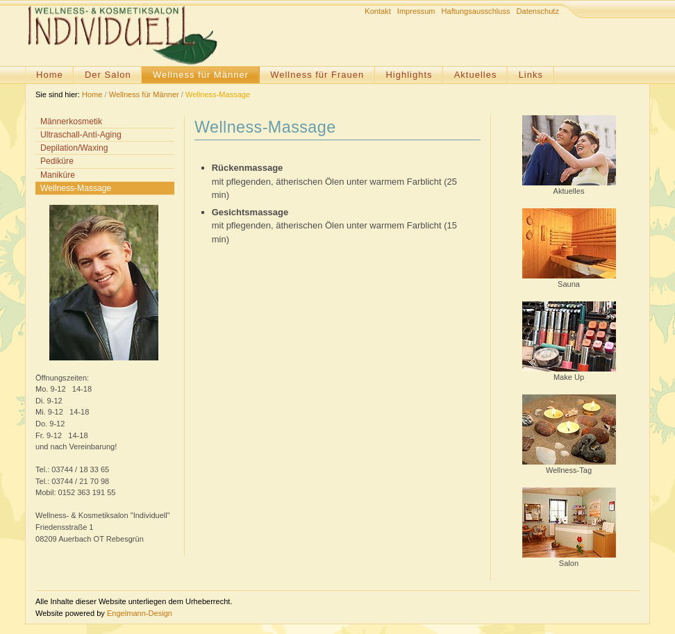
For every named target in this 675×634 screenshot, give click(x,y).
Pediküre (57, 161)
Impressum (416, 11)
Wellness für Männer (201, 74)
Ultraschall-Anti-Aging (81, 135)
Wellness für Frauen (317, 74)
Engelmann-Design (139, 613)
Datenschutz (538, 11)
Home (49, 74)
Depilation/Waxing (74, 148)
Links (531, 74)
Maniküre (57, 175)
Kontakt (377, 11)
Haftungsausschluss (476, 11)
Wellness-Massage (217, 94)
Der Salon (108, 74)
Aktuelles (475, 74)
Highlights (408, 74)
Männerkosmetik (71, 121)
